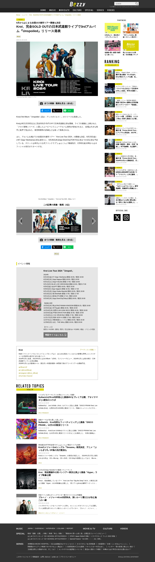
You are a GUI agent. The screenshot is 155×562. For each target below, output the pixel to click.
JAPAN (30, 528)
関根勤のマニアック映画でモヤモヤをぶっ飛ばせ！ (46, 546)
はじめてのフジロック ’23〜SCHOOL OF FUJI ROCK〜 (47, 536)
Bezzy (18, 15)
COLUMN (60, 528)
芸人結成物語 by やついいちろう (62, 544)
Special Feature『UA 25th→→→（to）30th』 (86, 539)
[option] (45, 221)
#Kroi (18, 36)
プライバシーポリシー (68, 557)
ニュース (24, 15)
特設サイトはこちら (54, 335)
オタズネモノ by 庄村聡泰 (86, 544)
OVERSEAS (39, 528)
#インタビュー (46, 513)
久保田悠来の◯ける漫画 (75, 546)
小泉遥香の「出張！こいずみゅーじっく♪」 (113, 544)
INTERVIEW (50, 528)
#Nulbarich (45, 413)
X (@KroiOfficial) (25, 370)
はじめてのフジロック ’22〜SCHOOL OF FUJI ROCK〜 (47, 539)
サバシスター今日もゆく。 (95, 546)
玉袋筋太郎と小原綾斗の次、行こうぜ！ (42, 549)
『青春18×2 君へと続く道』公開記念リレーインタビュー (84, 533)
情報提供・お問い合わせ (41, 557)
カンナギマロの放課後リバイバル (70, 549)
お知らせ (55, 557)
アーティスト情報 (87, 350)
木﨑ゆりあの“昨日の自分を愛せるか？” (117, 549)
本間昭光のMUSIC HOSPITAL (38, 544)
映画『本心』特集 (55, 533)
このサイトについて (23, 557)
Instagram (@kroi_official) (29, 373)
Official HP (23, 367)
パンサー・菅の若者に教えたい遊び (120, 546)
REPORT (70, 528)
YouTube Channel (26, 376)
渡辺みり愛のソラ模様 (93, 549)
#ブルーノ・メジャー (58, 513)
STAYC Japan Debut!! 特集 (79, 536)
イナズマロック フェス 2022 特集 (103, 536)
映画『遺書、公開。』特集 (37, 533)
